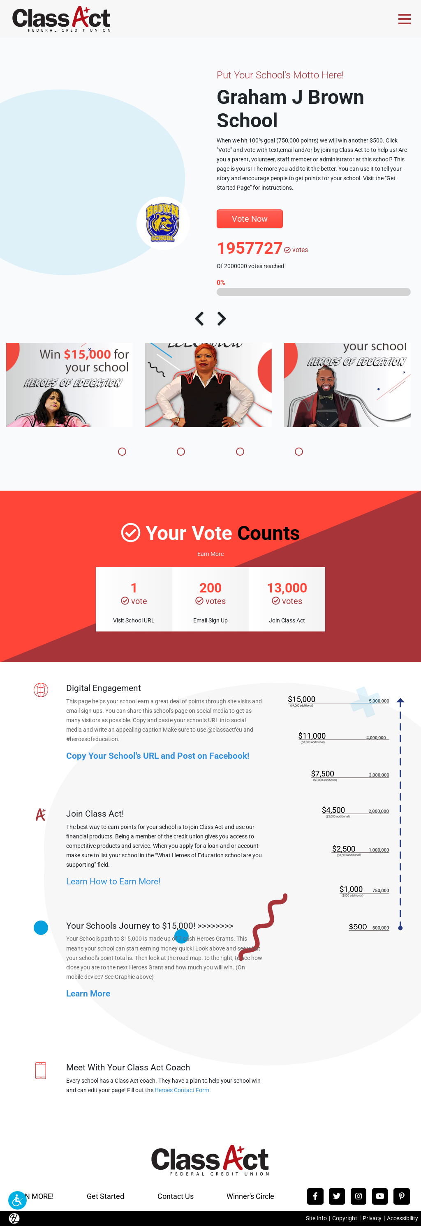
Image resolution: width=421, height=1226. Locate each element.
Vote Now (250, 219)
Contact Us (175, 1196)
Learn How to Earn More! (113, 881)
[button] (17, 1200)
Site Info (316, 1218)
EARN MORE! (32, 1196)
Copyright (344, 1218)
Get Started (105, 1196)
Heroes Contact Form (182, 1090)
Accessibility (402, 1218)
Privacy (372, 1218)
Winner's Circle (250, 1196)
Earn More (210, 554)
